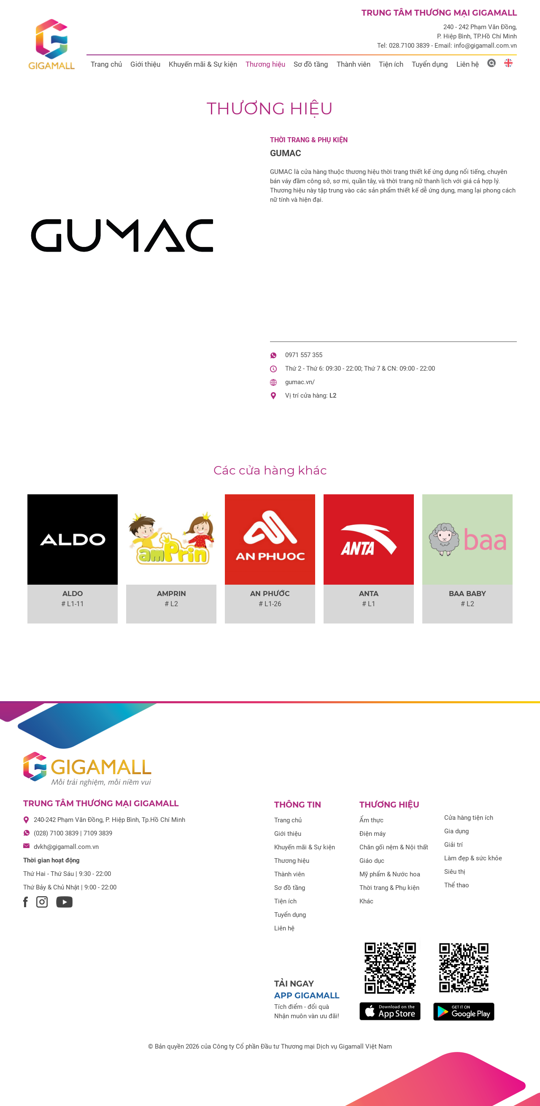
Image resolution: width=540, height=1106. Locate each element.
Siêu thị (454, 872)
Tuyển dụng (430, 64)
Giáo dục (371, 861)
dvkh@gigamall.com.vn (66, 847)
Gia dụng (456, 831)
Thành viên (353, 64)
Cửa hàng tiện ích (468, 817)
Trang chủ (106, 64)
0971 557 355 (303, 355)
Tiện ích (391, 64)
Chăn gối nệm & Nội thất (393, 847)
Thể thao (456, 885)
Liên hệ (467, 64)
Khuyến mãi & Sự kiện (203, 64)
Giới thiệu (145, 64)
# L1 (368, 604)
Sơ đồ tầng (311, 64)
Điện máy (372, 834)
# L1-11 (72, 604)
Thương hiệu (265, 64)
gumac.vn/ (300, 382)
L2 (333, 395)
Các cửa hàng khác (270, 470)
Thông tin (297, 805)
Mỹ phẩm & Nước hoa (389, 874)
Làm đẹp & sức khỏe (473, 858)
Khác (366, 901)
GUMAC (285, 153)
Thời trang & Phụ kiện (309, 140)
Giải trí (453, 844)
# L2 (171, 604)
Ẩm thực (371, 820)
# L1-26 (270, 604)
